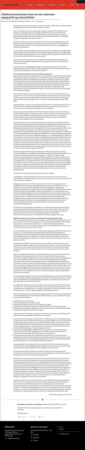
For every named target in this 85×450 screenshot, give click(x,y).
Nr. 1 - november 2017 (38, 21)
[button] (77, 5)
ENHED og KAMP (11, 4)
